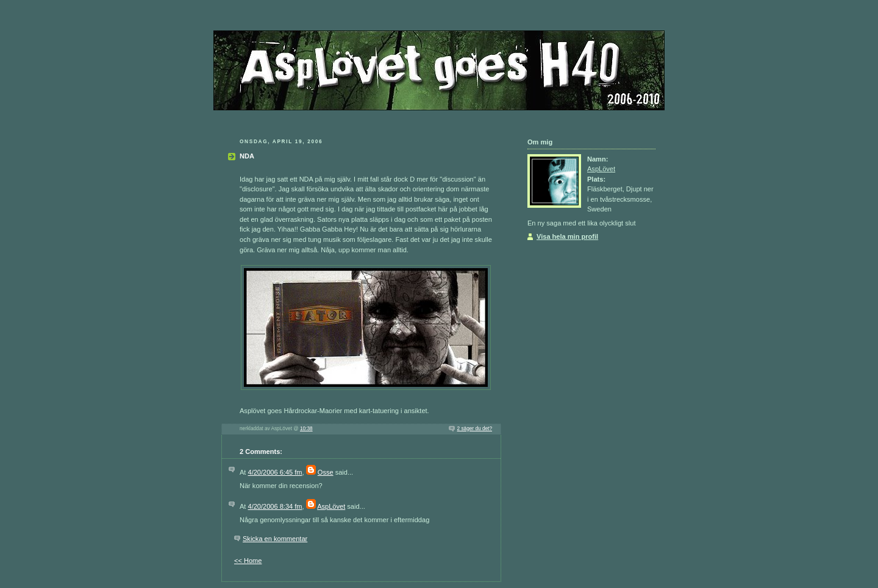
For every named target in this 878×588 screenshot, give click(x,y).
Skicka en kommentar (275, 538)
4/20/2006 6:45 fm (275, 472)
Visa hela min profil (567, 236)
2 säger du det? (474, 428)
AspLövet (331, 506)
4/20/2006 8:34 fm (275, 506)
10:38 (306, 428)
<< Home (248, 560)
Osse (326, 472)
